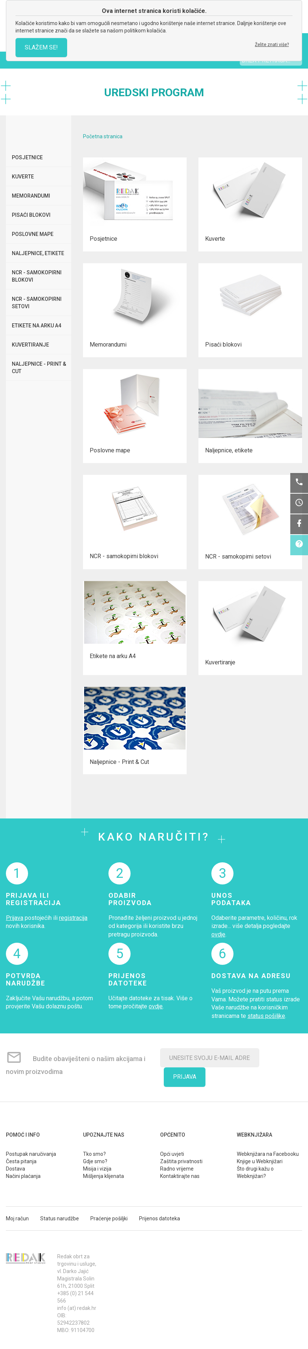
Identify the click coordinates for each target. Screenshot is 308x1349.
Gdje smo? (95, 1161)
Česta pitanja (21, 1161)
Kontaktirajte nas (180, 1176)
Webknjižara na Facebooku (268, 1154)
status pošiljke (266, 1015)
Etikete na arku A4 (36, 325)
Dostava (15, 1169)
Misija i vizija (97, 1169)
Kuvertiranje (30, 345)
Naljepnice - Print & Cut (39, 367)
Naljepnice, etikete (38, 253)
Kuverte (23, 177)
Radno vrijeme (177, 1169)
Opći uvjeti (172, 1154)
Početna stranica (102, 136)
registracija (73, 917)
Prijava (14, 917)
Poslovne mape (32, 234)
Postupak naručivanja (31, 1154)
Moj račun (17, 1218)
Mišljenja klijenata (103, 1176)
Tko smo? (94, 1154)
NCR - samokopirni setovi (37, 302)
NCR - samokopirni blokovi (37, 276)
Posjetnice (27, 157)
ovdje (218, 934)
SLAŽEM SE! (41, 47)
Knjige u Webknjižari (260, 1161)
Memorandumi (31, 196)
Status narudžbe (59, 1218)
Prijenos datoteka (159, 1218)
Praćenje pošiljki (109, 1218)
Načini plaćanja (23, 1176)
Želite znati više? (272, 44)
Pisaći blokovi (31, 215)
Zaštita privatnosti (181, 1161)
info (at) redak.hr (76, 1308)
